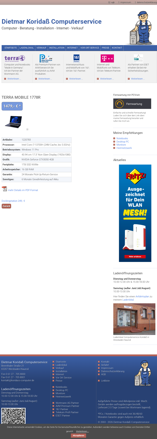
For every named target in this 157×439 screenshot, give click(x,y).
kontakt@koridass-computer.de (17, 380)
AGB (103, 374)
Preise (59, 380)
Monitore (121, 144)
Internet (60, 374)
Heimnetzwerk (124, 148)
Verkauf (60, 368)
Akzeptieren (78, 435)
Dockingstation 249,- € (13, 200)
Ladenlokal (128, 299)
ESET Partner (63, 415)
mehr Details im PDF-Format (23, 190)
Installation (61, 371)
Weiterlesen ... (14, 78)
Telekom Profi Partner (67, 412)
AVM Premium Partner (67, 406)
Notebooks (122, 138)
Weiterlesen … (82, 431)
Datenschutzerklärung (112, 371)
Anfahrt (105, 365)
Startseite (61, 361)
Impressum (107, 368)
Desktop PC (123, 141)
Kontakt (105, 361)
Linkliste (105, 380)
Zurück (6, 206)
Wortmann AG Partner (67, 403)
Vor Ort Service (64, 377)
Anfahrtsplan (142, 296)
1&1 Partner (62, 409)
